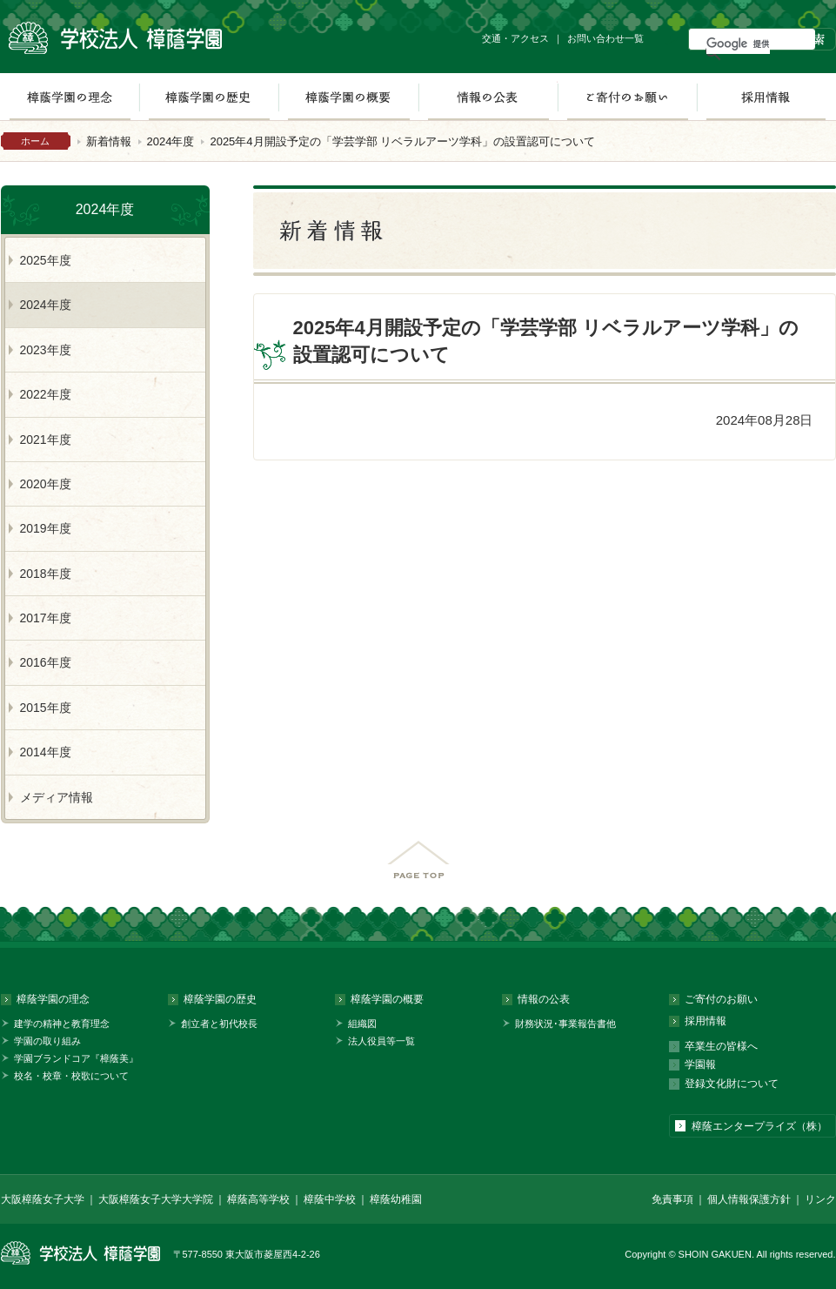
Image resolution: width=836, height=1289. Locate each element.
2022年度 (45, 394)
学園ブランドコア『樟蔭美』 (76, 1058)
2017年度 (45, 618)
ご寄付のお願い (627, 96)
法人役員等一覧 (381, 1041)
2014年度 (45, 752)
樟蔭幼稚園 (396, 1199)
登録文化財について (732, 1084)
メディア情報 (56, 797)
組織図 (362, 1023)
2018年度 (45, 574)
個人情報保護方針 (749, 1199)
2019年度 (45, 528)
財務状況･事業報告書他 (565, 1023)
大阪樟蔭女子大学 (42, 1199)
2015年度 (45, 708)
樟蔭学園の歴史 (208, 96)
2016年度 (45, 662)
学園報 (700, 1064)
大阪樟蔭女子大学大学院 (155, 1199)
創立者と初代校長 (219, 1023)
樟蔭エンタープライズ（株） (759, 1126)
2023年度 (45, 350)
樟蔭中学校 (330, 1199)
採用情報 (766, 96)
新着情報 (108, 141)
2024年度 (171, 141)
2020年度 (45, 484)
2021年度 (45, 439)
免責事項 (672, 1199)
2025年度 (45, 260)
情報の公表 (488, 96)
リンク (820, 1199)
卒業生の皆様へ (721, 1046)
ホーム (35, 141)
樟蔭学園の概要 (348, 96)
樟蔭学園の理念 (53, 999)
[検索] (738, 43)
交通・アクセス (515, 38)
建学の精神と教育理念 (62, 1023)
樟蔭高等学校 (258, 1199)
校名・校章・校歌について (71, 1076)
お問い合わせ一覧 (605, 38)
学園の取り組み (47, 1041)
